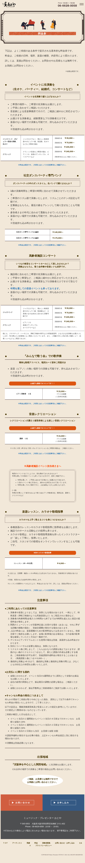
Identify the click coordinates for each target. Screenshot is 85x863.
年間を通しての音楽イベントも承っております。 (35, 288)
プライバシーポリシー (43, 846)
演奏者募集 (46, 843)
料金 (36, 843)
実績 (28, 843)
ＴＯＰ (5, 843)
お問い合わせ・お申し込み (65, 843)
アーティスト (17, 843)
